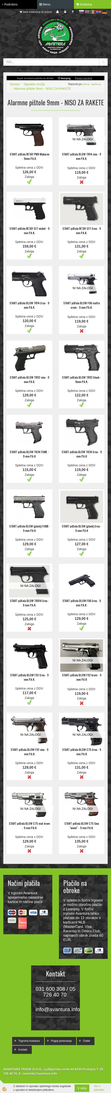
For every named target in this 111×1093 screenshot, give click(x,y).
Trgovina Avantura (29, 1040)
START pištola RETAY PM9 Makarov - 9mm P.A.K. (29, 156)
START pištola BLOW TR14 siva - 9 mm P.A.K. (81, 156)
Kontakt (22, 1049)
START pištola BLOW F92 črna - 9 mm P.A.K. (29, 677)
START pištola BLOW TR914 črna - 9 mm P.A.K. (29, 602)
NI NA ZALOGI (83, 139)
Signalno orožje (34, 84)
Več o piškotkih (99, 1088)
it (92, 12)
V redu (82, 1088)
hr (98, 12)
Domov (15, 84)
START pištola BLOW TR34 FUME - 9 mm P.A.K (29, 453)
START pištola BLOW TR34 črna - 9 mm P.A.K (82, 453)
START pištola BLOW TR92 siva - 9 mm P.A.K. (29, 379)
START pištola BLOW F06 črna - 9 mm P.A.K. (81, 602)
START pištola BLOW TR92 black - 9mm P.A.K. (81, 379)
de (104, 12)
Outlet (86, 1040)
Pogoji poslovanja (61, 1040)
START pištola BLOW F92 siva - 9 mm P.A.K (29, 751)
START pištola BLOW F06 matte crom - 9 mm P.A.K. (81, 305)
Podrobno (10, 4)
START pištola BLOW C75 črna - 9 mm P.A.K (81, 751)
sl (81, 12)
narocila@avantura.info (40, 1073)
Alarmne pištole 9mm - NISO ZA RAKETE (42, 88)
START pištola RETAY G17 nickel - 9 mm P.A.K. (29, 230)
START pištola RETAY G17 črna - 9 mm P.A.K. (81, 230)
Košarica (84, 4)
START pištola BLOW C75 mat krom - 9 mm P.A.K (29, 825)
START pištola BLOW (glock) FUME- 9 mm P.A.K (29, 528)
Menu (45, 4)
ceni (86, 84)
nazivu (96, 84)
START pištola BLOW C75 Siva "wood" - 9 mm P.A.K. (81, 825)
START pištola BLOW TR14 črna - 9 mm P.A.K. (29, 305)
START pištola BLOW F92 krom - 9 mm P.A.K (81, 677)
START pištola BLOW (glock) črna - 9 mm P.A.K (82, 528)
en (87, 12)
